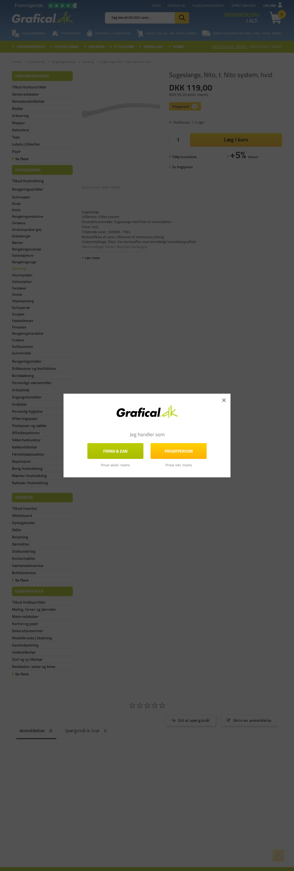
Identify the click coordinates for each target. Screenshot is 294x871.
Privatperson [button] (179, 451)
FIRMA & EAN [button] (115, 451)
